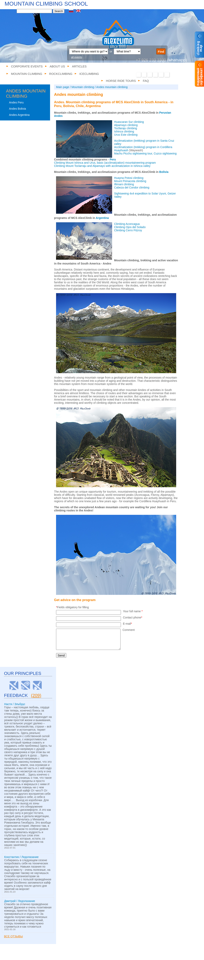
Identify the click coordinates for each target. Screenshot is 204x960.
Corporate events (27, 66)
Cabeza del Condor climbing (131, 187)
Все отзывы (13, 936)
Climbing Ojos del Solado (130, 227)
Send (61, 655)
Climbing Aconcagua (127, 223)
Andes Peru (16, 102)
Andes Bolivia (17, 108)
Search (58, 11)
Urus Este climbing (126, 134)
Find (161, 51)
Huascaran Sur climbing (129, 121)
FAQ (158, 955)
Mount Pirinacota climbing (130, 181)
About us (57, 66)
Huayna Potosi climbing (128, 177)
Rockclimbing (100, 955)
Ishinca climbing (124, 131)
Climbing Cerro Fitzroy (128, 230)
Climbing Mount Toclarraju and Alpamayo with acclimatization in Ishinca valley (102, 165)
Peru (113, 159)
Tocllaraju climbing (125, 128)
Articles (79, 66)
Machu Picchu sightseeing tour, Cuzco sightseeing (145, 153)
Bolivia (163, 171)
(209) (36, 695)
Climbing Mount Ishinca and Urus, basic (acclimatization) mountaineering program (105, 162)
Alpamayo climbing (126, 125)
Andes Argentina (19, 114)
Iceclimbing (120, 955)
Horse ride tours (141, 955)
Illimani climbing (124, 184)
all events (76, 57)
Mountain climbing (77, 955)
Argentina (102, 217)
